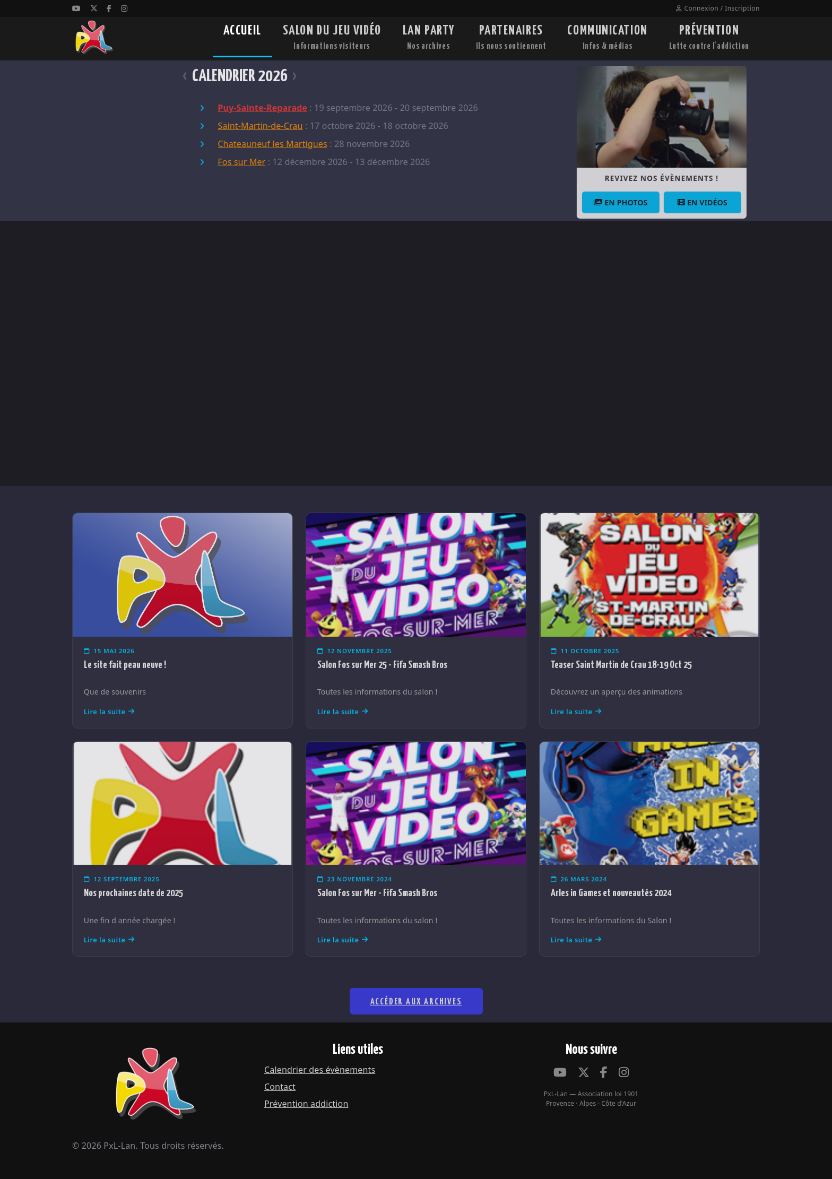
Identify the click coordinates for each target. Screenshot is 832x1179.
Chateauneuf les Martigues (255, 144)
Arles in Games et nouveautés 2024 (611, 911)
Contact (280, 1087)
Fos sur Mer (224, 162)
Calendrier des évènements (319, 1070)
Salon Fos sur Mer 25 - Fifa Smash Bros (382, 683)
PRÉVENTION (709, 38)
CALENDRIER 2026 (222, 76)
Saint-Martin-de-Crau (242, 126)
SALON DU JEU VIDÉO (332, 38)
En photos (645, 202)
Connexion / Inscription (718, 8)
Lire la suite (109, 729)
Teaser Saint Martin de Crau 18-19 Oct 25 (621, 683)
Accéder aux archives (416, 1026)
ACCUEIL (242, 38)
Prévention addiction (306, 1103)
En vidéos (727, 202)
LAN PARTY (429, 38)
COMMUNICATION (607, 38)
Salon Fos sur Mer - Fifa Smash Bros (377, 911)
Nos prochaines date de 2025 (133, 911)
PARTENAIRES (511, 38)
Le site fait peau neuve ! (125, 683)
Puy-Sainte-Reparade (245, 108)
